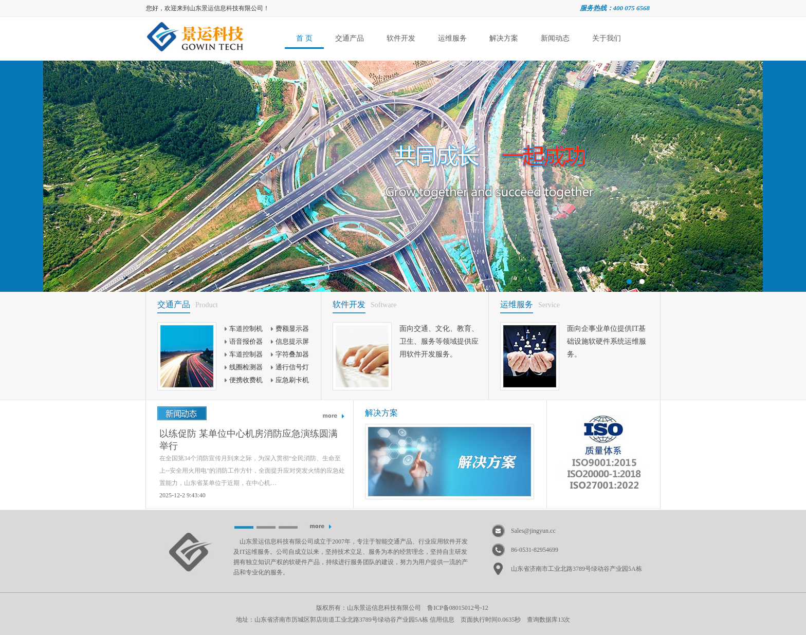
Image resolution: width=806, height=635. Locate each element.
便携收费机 (246, 380)
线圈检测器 (246, 367)
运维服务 (452, 38)
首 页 (304, 38)
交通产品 (349, 38)
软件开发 (401, 38)
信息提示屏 (292, 341)
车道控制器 (246, 354)
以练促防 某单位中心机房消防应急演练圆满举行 (248, 439)
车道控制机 (246, 328)
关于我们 (606, 38)
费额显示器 (292, 328)
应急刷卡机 (292, 380)
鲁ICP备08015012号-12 (457, 607)
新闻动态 (555, 38)
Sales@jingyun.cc (533, 530)
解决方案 (503, 38)
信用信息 (442, 619)
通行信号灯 (292, 367)
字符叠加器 (292, 354)
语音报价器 (246, 341)
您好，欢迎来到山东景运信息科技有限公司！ (207, 8)
